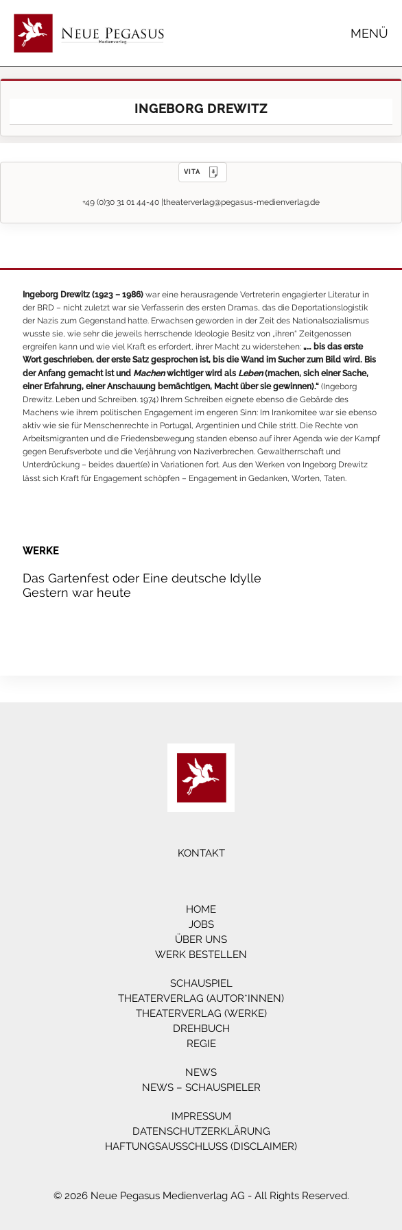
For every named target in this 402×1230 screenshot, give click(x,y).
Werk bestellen (201, 954)
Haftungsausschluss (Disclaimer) (201, 1146)
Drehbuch (201, 1028)
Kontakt (201, 853)
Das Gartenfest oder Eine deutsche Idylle (142, 578)
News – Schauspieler (201, 1087)
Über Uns (201, 939)
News (201, 1072)
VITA (203, 172)
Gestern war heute (77, 592)
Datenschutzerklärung (201, 1131)
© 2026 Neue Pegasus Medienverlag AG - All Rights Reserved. (201, 1196)
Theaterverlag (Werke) (201, 1013)
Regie (201, 1043)
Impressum (201, 1116)
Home (201, 909)
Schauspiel (201, 983)
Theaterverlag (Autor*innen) (201, 998)
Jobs (201, 924)
